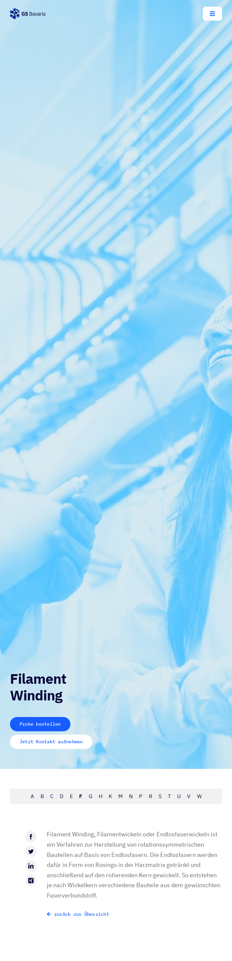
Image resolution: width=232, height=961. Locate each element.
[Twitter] (31, 851)
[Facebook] (31, 836)
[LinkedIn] (31, 866)
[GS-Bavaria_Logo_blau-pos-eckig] (28, 11)
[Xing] (31, 880)
